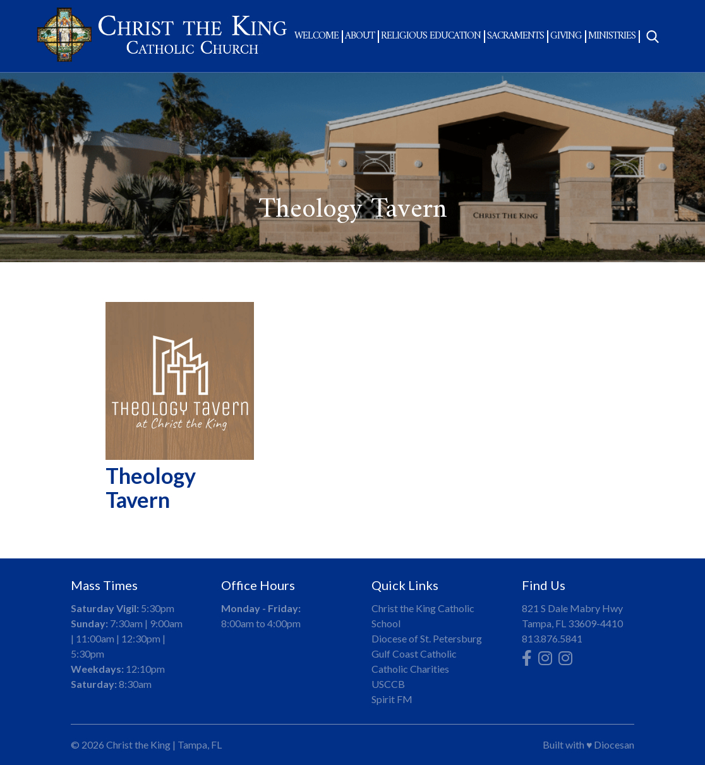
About (360, 36)
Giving (566, 36)
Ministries (612, 36)
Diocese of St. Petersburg (426, 638)
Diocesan (614, 744)
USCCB (388, 684)
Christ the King (138, 744)
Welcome (316, 36)
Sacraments (515, 36)
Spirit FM (392, 699)
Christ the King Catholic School (422, 615)
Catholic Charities (410, 669)
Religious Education (431, 36)
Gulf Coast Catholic (414, 654)
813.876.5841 (552, 638)
